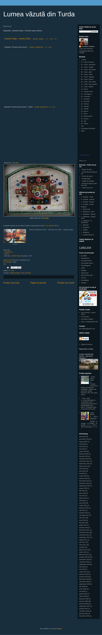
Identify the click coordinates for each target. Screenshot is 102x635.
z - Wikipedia (85, 232)
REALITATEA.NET (87, 275)
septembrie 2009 (84, 584)
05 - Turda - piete (86, 72)
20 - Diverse (85, 104)
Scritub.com (85, 273)
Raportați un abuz (86, 349)
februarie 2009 (83, 599)
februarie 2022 (83, 508)
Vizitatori (83, 283)
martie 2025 (83, 451)
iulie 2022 (82, 500)
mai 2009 (82, 591)
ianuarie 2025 (83, 456)
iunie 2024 (82, 471)
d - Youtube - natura (87, 204)
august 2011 (83, 540)
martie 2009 (83, 596)
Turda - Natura (92, 413)
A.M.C (51, 39)
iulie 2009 (82, 586)
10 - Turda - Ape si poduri (89, 84)
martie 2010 (83, 572)
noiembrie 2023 (84, 483)
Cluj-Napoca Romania (88, 128)
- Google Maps (85, 178)
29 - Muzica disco (86, 116)
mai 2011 (82, 547)
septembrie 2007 (84, 606)
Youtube (35, 39)
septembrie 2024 (84, 463)
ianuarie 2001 (83, 613)
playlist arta (39, 47)
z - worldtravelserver (87, 235)
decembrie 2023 (84, 481)
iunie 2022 (82, 503)
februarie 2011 (83, 554)
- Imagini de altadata (87, 181)
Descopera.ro (85, 258)
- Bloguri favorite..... (87, 169)
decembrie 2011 (84, 530)
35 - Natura (84, 123)
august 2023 (83, 488)
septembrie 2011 (84, 537)
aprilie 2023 (83, 498)
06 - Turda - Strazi (86, 74)
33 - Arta (11, 270)
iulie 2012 (82, 517)
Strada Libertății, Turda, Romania (20, 273)
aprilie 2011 (83, 550)
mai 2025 (82, 449)
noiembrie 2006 (84, 611)
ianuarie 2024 (83, 478)
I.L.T (47, 39)
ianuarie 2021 (83, 513)
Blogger (59, 628)
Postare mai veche (65, 283)
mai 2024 (82, 473)
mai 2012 (82, 522)
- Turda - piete (85, 398)
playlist (41, 39)
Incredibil (84, 256)
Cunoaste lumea (86, 260)
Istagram (84, 207)
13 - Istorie (84, 89)
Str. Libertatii (50, 225)
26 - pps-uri (84, 111)
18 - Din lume (85, 101)
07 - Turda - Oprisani (87, 77)
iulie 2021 (82, 510)
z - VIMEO (84, 230)
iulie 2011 (82, 542)
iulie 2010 (82, 567)
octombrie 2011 (84, 535)
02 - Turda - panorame (88, 64)
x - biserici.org (85, 209)
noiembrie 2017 (84, 515)
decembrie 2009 (84, 579)
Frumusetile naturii (87, 263)
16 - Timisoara (85, 96)
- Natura (83, 59)
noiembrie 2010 (84, 562)
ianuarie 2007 (83, 608)
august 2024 (83, 466)
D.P (55, 39)
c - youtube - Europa (87, 202)
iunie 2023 (82, 493)
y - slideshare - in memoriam (86, 221)
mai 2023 (82, 495)
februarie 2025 (83, 454)
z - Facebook (85, 227)
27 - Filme (84, 114)
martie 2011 (83, 552)
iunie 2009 (82, 589)
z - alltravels (85, 225)
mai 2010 (82, 569)
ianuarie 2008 (83, 604)
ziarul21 (6, 254)
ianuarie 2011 (83, 557)
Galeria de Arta (8, 260)
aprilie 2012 (83, 525)
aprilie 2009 (83, 594)
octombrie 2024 (84, 461)
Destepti (83, 270)
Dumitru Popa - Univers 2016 (17, 39)
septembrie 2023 (84, 486)
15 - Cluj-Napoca (86, 94)
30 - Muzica (84, 119)
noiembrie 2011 (84, 532)
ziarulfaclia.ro (8, 252)
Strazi (83, 131)
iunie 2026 (82, 436)
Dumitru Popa (16, 256)
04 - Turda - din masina (88, 69)
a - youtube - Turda (87, 197)
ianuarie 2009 (83, 601)
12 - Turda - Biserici (87, 86)
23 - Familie (84, 109)
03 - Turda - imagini (87, 67)
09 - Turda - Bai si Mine (88, 82)
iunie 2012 (82, 520)
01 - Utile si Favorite (87, 62)
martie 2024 (83, 476)
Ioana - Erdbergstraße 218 (89, 322)
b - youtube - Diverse (87, 199)
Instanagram (85, 280)
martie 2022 (83, 505)
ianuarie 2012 (83, 527)
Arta (4, 264)
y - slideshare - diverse (88, 214)
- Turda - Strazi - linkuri (92, 378)
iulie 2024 (82, 468)
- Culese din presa (87, 176)
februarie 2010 (83, 574)
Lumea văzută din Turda (39, 14)
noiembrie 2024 (84, 459)
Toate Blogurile (85, 265)
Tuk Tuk (83, 278)
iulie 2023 (82, 490)
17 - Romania (85, 99)
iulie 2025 (82, 444)
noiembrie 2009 (84, 581)
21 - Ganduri (85, 106)
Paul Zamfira (85, 317)
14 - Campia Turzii (87, 91)
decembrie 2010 (84, 559)
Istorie (83, 268)
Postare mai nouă (11, 283)
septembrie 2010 (84, 564)
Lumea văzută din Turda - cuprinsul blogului (86, 356)
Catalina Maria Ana (84, 155)
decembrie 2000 (84, 616)
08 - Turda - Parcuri (87, 79)
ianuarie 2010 (83, 577)
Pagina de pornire (38, 283)
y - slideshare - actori (87, 211)
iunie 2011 (82, 545)
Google (16, 162)
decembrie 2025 (84, 439)
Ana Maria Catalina (87, 46)
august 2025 (83, 441)
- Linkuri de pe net (86, 188)
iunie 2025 (82, 446)
